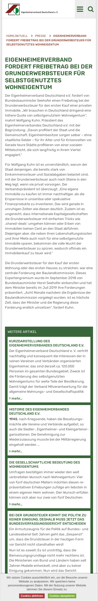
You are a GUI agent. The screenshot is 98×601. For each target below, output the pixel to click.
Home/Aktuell (17, 36)
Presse (40, 36)
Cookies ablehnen (32, 595)
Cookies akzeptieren (62, 595)
